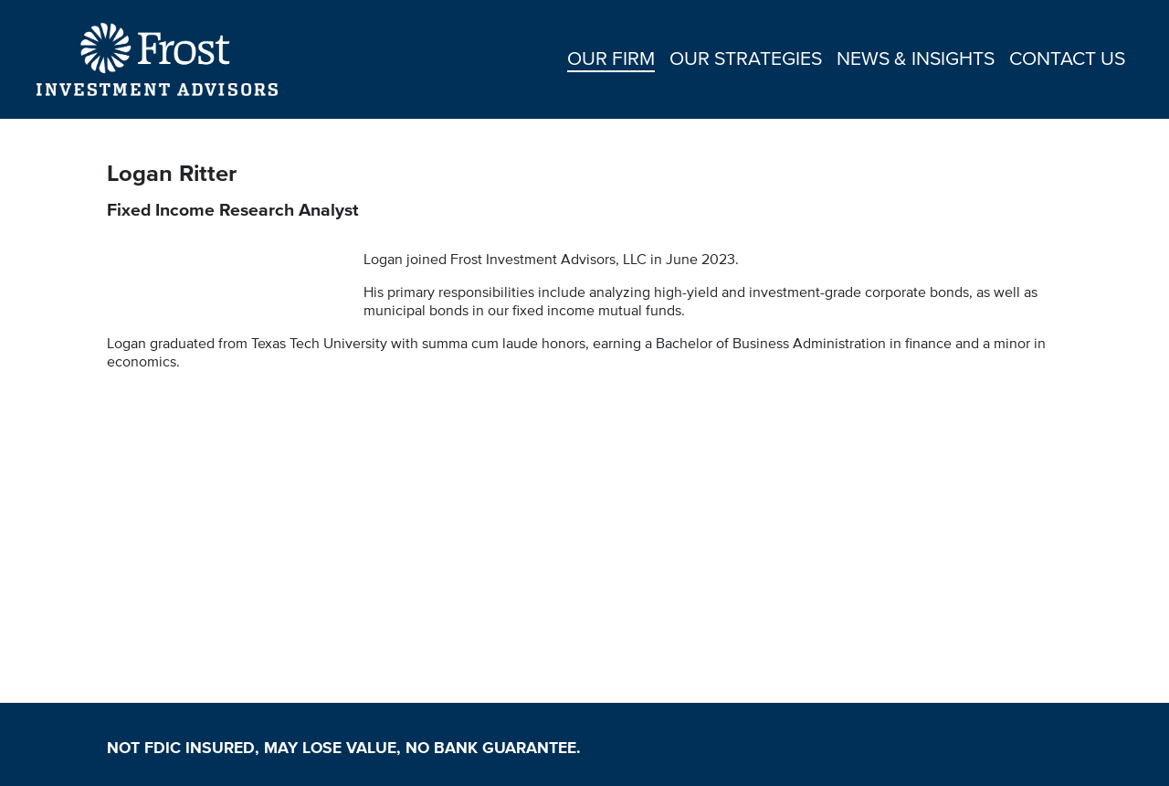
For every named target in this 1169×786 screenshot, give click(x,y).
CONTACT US (1067, 58)
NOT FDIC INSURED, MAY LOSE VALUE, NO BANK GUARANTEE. (344, 747)
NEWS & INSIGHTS (916, 58)
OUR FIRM (611, 58)
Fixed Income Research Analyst (233, 209)
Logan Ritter (175, 172)
